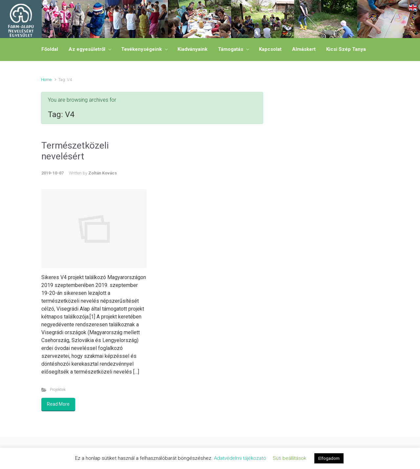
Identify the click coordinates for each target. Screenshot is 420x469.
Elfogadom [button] (329, 458)
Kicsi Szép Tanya (346, 49)
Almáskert (304, 49)
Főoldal (49, 49)
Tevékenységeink (141, 49)
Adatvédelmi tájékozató (240, 458)
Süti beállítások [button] (289, 458)
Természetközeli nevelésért (75, 151)
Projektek (58, 389)
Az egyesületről (87, 49)
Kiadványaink (192, 49)
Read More (58, 404)
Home (46, 79)
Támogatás (230, 49)
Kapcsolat (270, 49)
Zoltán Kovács (102, 173)
